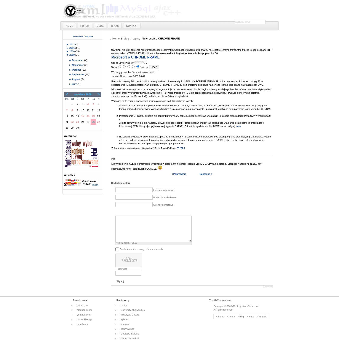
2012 (72, 44)
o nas (251, 321)
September (78, 74)
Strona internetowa (163, 204)
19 (93, 116)
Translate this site (83, 36)
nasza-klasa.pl (84, 324)
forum (232, 321)
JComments (268, 292)
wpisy (136, 38)
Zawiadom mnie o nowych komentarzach (141, 254)
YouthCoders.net (220, 305)
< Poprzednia (178, 174)
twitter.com (82, 310)
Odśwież (122, 274)
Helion (124, 310)
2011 (72, 48)
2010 (72, 51)
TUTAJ (181, 148)
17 (82, 116)
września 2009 (82, 94)
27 (98, 121)
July (74, 84)
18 (87, 116)
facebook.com (84, 315)
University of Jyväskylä (133, 315)
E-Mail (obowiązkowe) (165, 197)
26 (93, 121)
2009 (72, 55)
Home (116, 38)
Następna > (206, 174)
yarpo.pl (125, 329)
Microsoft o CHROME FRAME (135, 57)
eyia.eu (124, 324)
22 (72, 121)
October (77, 69)
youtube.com (84, 320)
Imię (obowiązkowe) (163, 190)
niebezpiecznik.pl (130, 343)
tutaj (238, 126)
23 (77, 121)
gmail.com (82, 329)
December (78, 60)
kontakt (263, 321)
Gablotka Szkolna (130, 339)
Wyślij (120, 286)
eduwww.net (127, 334)
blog (126, 38)
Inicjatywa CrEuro (130, 320)
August (76, 79)
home (221, 321)
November (78, 65)
